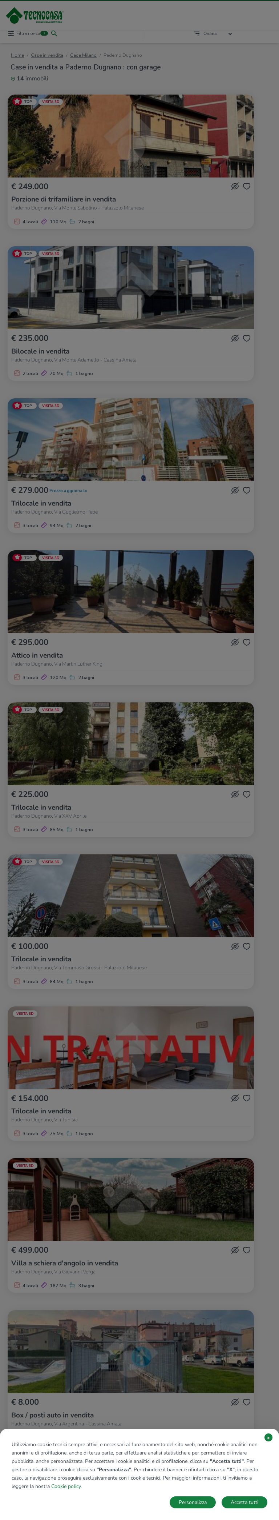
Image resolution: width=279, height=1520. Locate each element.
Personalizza (193, 1502)
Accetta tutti (244, 1502)
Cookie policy (66, 1486)
